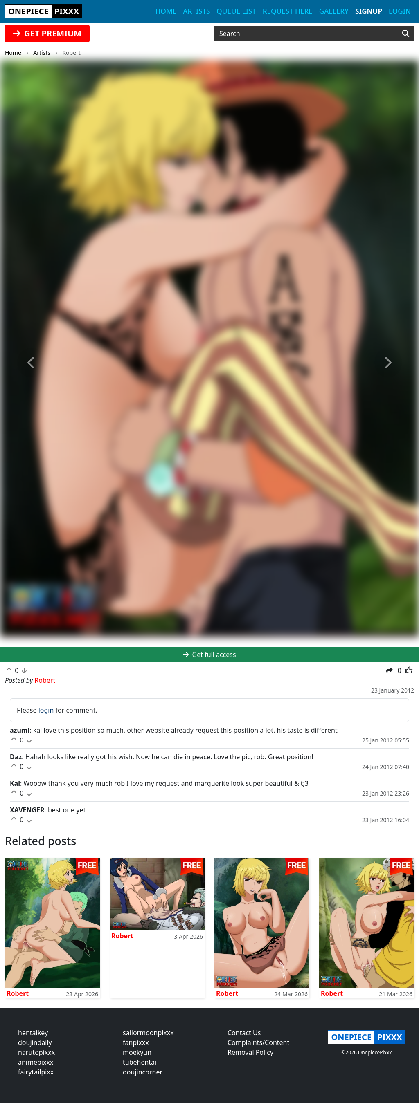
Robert (18, 993)
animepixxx (35, 1062)
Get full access (209, 654)
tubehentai (139, 1062)
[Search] (405, 33)
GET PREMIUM (47, 33)
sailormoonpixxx (148, 1032)
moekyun (137, 1052)
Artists (196, 11)
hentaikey (33, 1032)
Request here (288, 11)
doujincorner (142, 1071)
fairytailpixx (36, 1071)
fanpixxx (136, 1042)
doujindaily (35, 1042)
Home (165, 11)
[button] (31, 363)
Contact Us (244, 1032)
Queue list (236, 11)
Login (400, 11)
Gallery (334, 11)
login (46, 710)
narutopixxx (36, 1052)
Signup (368, 11)
